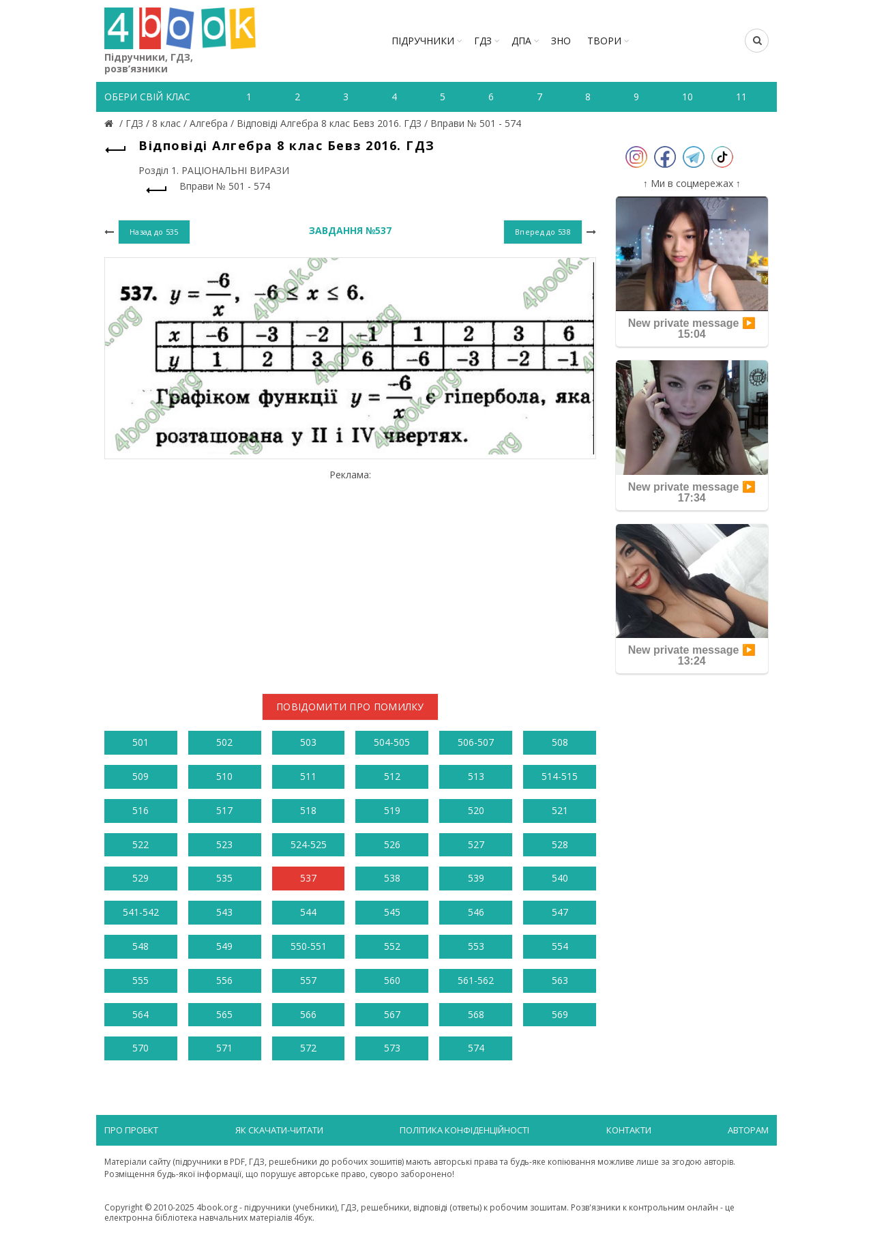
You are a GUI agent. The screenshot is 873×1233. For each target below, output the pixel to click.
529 (140, 877)
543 (224, 911)
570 (140, 1047)
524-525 (309, 844)
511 (308, 776)
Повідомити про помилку (350, 706)
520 (476, 810)
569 (560, 1014)
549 (224, 946)
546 (476, 911)
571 (224, 1047)
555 (140, 980)
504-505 (392, 742)
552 (392, 946)
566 (308, 1014)
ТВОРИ (604, 40)
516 (140, 810)
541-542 (141, 911)
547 (560, 911)
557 (308, 980)
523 (224, 844)
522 (140, 844)
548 (140, 946)
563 (560, 980)
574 (476, 1047)
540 (560, 877)
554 (560, 946)
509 (140, 776)
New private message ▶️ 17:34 (692, 492)
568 (476, 1014)
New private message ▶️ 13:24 (692, 655)
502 (224, 742)
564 (140, 1014)
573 (392, 1047)
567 (392, 1014)
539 (476, 877)
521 (560, 810)
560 (392, 980)
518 (308, 810)
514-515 (560, 776)
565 (224, 1014)
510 (224, 776)
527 (476, 844)
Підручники (422, 40)
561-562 (476, 980)
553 (476, 946)
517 (224, 810)
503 (308, 742)
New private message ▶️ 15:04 (692, 328)
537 (308, 877)
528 (560, 844)
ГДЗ (483, 40)
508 (560, 742)
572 (308, 1047)
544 (308, 911)
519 (392, 810)
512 (392, 776)
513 (476, 776)
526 (392, 844)
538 (392, 877)
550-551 (309, 946)
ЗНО (561, 40)
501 (140, 742)
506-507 (476, 742)
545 (392, 911)
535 (224, 877)
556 (224, 980)
